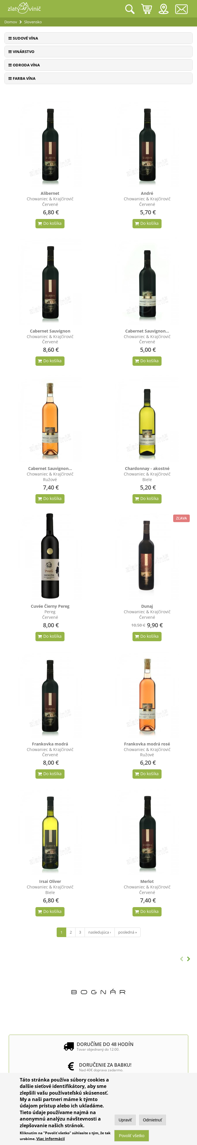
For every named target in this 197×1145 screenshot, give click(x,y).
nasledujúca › (99, 932)
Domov (10, 21)
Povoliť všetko (131, 1136)
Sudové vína (25, 38)
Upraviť (125, 1120)
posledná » (127, 932)
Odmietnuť (152, 1120)
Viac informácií (50, 1139)
